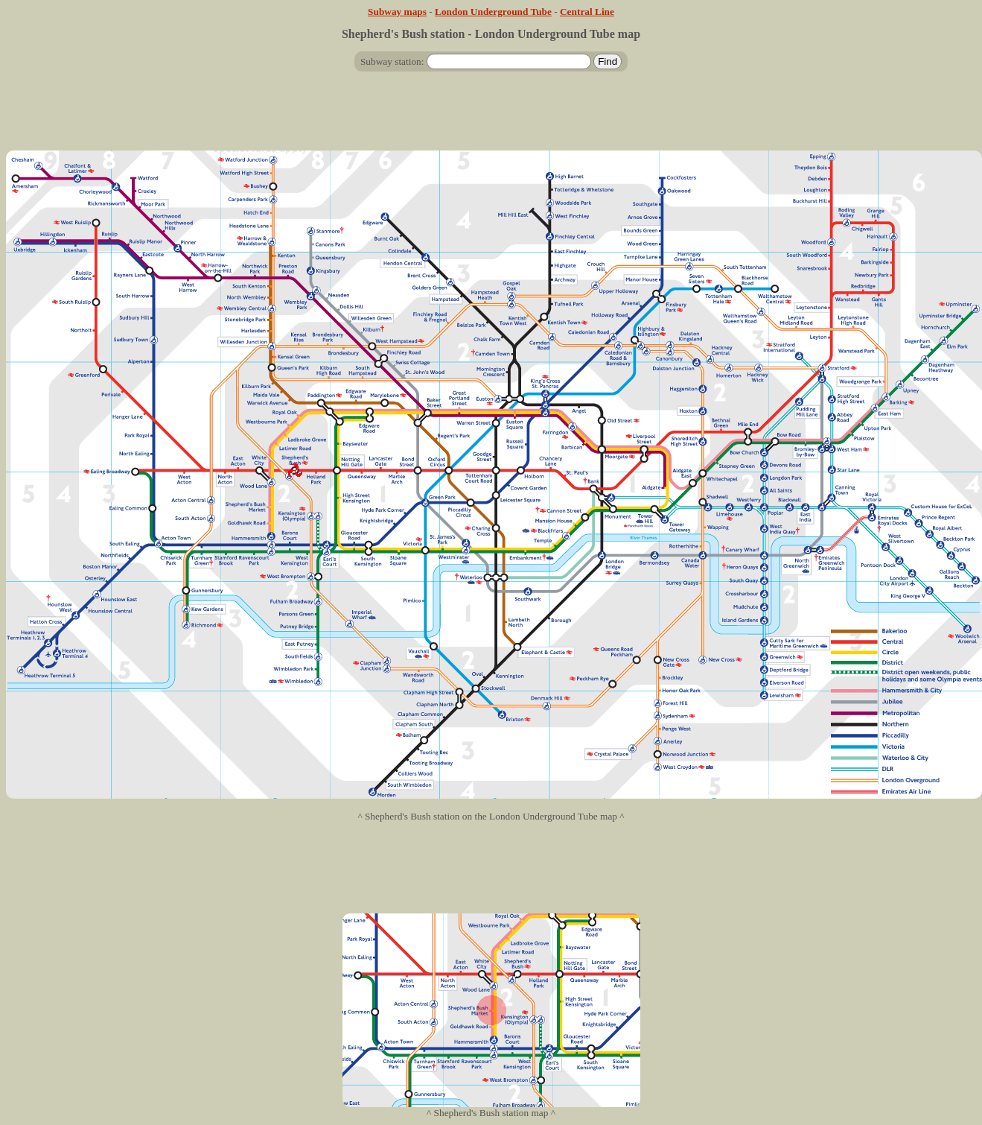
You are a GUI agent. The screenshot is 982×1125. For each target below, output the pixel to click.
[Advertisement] (491, 116)
